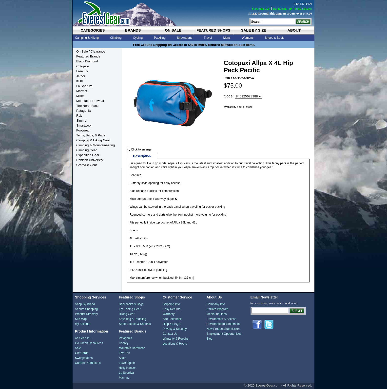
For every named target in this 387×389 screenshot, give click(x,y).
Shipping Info (171, 304)
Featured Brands (88, 56)
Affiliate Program (217, 309)
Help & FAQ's (171, 324)
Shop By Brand (85, 304)
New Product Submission (223, 329)
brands (133, 30)
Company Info (216, 304)
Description (142, 156)
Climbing (116, 37)
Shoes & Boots (274, 37)
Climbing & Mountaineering (95, 145)
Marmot (81, 91)
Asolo (122, 358)
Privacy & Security (175, 329)
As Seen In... (83, 338)
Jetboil (81, 76)
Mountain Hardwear (90, 101)
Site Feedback (172, 319)
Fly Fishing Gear (129, 309)
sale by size (253, 30)
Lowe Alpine (127, 363)
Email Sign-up (282, 8)
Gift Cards (81, 353)
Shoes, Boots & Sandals (135, 324)
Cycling (138, 37)
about (294, 30)
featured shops (213, 30)
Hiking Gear (126, 314)
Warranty (168, 314)
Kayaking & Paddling (132, 319)
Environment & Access (221, 319)
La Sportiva (84, 86)
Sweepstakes (84, 358)
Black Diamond (87, 61)
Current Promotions (88, 363)
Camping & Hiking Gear (93, 140)
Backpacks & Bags (131, 304)
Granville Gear (86, 165)
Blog (210, 338)
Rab (79, 115)
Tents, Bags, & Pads (90, 135)
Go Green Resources (89, 343)
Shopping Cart (261, 8)
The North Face (87, 106)
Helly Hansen (127, 368)
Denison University (89, 160)
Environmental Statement (223, 324)
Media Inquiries (217, 314)
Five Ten (124, 353)
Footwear (83, 130)
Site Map (81, 319)
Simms (81, 120)
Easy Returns (171, 309)
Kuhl (79, 81)
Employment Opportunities (224, 333)
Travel (208, 37)
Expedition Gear (87, 155)
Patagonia (83, 110)
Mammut (124, 377)
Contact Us (170, 333)
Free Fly (82, 71)
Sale (78, 348)
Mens (226, 37)
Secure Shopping (86, 309)
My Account (82, 324)
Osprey (123, 343)
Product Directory (86, 314)
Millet (80, 96)
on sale (173, 30)
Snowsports (185, 37)
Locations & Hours (175, 343)
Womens (247, 37)
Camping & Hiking (87, 37)
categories (92, 30)
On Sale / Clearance (90, 51)
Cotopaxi (82, 66)
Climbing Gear (86, 150)
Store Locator (303, 8)
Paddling (160, 37)
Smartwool (83, 125)
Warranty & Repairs (175, 338)
